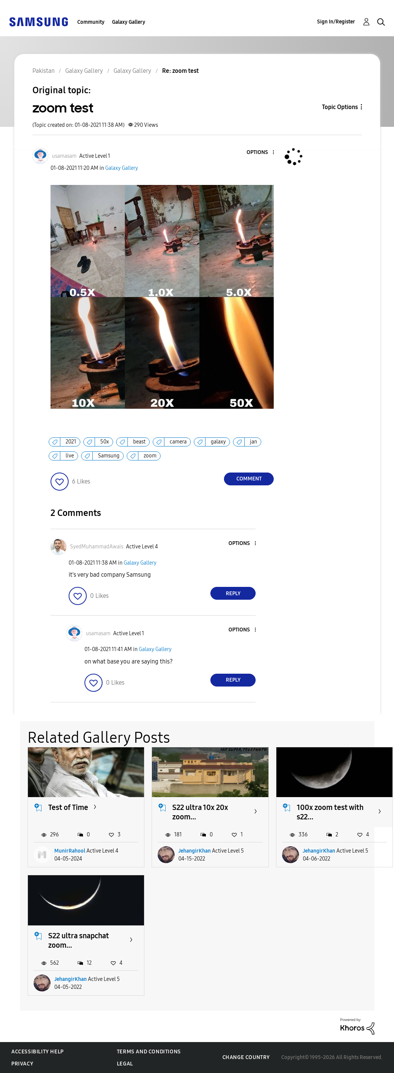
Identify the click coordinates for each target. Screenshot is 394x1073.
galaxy (218, 442)
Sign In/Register (336, 21)
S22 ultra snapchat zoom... (78, 940)
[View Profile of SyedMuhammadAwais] (96, 546)
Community (90, 22)
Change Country (246, 1057)
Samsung (109, 456)
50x (104, 442)
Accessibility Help (37, 1051)
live (70, 456)
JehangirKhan (194, 851)
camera (178, 442)
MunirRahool (69, 851)
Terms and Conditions (149, 1051)
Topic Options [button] (340, 107)
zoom (150, 456)
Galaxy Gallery (128, 22)
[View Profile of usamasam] (64, 156)
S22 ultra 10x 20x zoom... (200, 812)
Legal (125, 1064)
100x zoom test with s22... (330, 812)
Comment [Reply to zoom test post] (249, 479)
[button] (261, 152)
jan (253, 442)
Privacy (22, 1064)
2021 (71, 442)
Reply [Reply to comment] (233, 593)
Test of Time (68, 807)
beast (139, 442)
